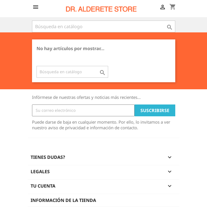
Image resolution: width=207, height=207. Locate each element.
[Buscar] (103, 26)
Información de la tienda (63, 200)
